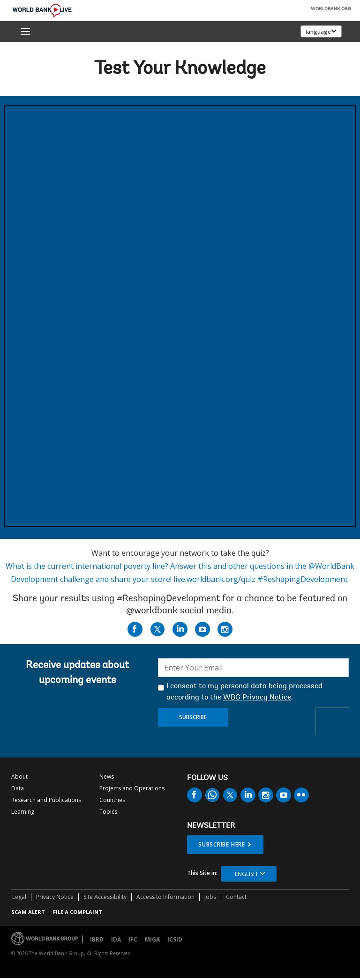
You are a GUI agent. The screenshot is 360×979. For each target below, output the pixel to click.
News (106, 776)
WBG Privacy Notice (257, 697)
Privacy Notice (55, 897)
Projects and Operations (132, 788)
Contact (236, 897)
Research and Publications (46, 800)
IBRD (97, 939)
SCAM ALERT (28, 911)
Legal (19, 897)
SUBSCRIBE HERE (221, 844)
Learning (22, 812)
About (19, 776)
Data (17, 788)
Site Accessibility (105, 897)
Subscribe (193, 717)
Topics (108, 812)
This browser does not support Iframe (180, 316)
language (318, 31)
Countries (112, 800)
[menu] (25, 31)
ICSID (174, 939)
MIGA (152, 939)
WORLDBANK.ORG (331, 9)
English (246, 874)
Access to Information (165, 897)
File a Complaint (77, 911)
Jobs (210, 897)
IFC (132, 939)
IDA (116, 939)
